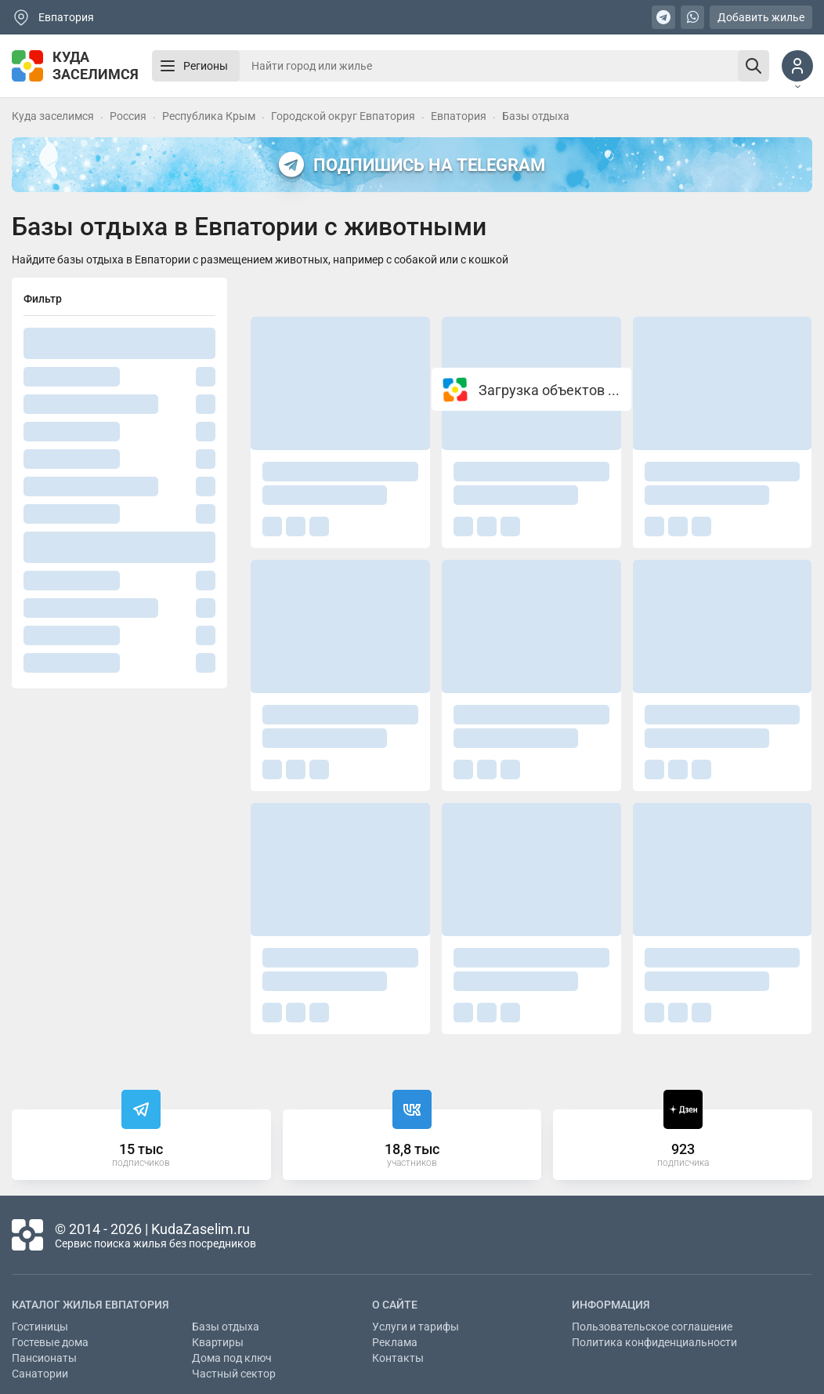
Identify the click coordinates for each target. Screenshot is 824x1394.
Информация (611, 1304)
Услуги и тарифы (415, 1326)
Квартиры (218, 1342)
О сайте (394, 1304)
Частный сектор (234, 1373)
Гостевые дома (50, 1342)
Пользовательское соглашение (652, 1326)
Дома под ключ (232, 1358)
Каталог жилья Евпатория (90, 1304)
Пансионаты (44, 1358)
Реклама (394, 1342)
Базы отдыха (225, 1326)
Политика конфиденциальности (654, 1342)
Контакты (398, 1358)
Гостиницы (40, 1326)
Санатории (40, 1373)
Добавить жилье (760, 17)
